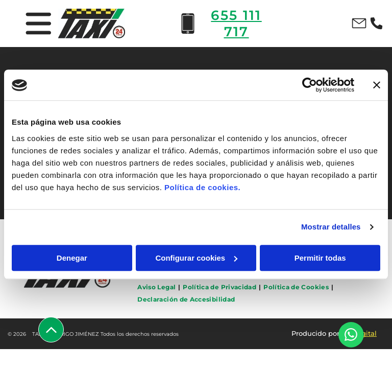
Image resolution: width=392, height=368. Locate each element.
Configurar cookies (196, 258)
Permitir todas (320, 258)
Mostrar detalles (331, 227)
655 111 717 (236, 23)
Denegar (72, 258)
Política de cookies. (202, 187)
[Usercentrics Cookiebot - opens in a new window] (309, 85)
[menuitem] (157, 287)
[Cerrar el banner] (376, 85)
